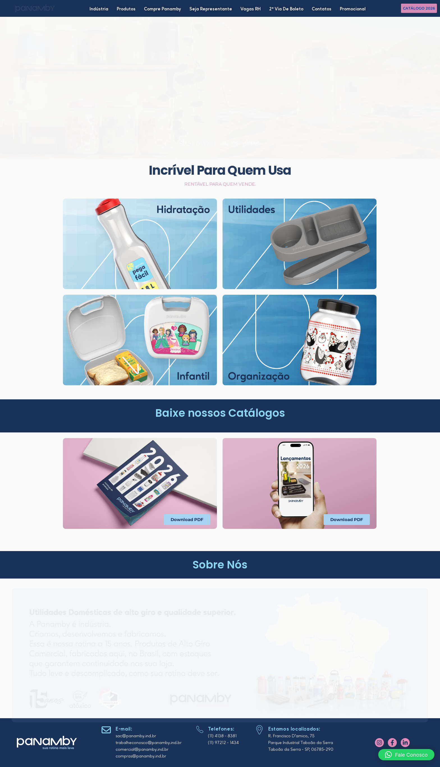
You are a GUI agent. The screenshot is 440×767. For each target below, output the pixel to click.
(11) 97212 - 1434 (223, 743)
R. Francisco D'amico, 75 (291, 736)
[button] (406, 754)
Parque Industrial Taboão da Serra (300, 743)
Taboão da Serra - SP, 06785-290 (300, 749)
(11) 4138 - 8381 (222, 736)
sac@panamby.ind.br (136, 736)
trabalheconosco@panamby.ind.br (149, 743)
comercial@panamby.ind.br (142, 749)
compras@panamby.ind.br (141, 756)
